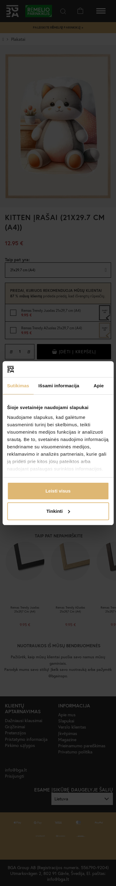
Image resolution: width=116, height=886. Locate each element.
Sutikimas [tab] (18, 385)
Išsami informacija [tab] (58, 385)
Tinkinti (58, 511)
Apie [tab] (99, 385)
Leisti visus (58, 490)
